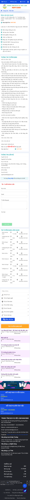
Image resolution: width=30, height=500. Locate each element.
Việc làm (11, 10)
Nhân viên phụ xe (5, 258)
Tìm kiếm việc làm (8, 319)
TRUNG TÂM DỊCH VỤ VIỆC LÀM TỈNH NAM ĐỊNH (17, 434)
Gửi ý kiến (6, 224)
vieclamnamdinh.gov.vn (14, 481)
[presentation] (14, 216)
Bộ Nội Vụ (8, 490)
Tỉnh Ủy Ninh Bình (21, 498)
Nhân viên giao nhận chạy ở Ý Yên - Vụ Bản (6, 276)
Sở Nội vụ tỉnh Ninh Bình (19, 490)
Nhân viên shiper (5, 264)
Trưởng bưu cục (5, 268)
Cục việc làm (7, 492)
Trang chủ (4, 10)
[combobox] (15, 295)
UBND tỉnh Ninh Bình (9, 498)
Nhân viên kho (5, 253)
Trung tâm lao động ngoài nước (19, 492)
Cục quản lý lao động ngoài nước (15, 495)
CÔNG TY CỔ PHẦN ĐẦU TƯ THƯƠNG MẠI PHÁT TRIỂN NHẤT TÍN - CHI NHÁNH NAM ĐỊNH (13, 19)
